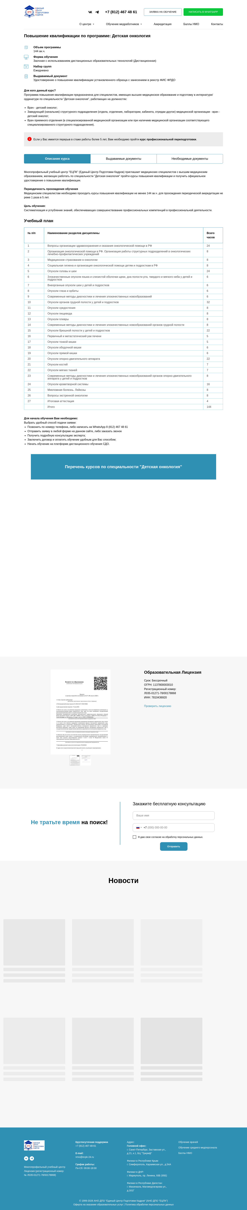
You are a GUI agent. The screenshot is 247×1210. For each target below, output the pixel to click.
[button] (163, 12)
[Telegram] (32, 1158)
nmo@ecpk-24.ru (84, 1157)
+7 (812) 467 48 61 (121, 12)
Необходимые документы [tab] (190, 158)
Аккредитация (162, 24)
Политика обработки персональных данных (149, 1204)
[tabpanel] (123, 192)
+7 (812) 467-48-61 (85, 1145)
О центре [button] (85, 24)
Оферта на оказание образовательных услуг (98, 1204)
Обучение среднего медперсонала (197, 1147)
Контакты (217, 24)
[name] (174, 815)
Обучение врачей (188, 1142)
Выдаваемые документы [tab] (123, 158)
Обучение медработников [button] (123, 24)
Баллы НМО (191, 24)
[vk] (90, 12)
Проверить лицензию (157, 706)
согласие (156, 837)
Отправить (173, 846)
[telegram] (97, 12)
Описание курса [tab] (57, 158)
